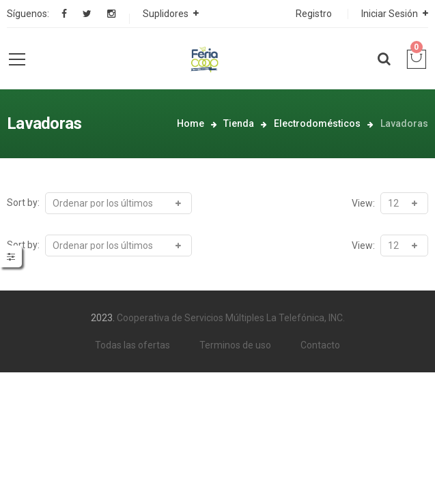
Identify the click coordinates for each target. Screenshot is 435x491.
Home (190, 123)
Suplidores (165, 13)
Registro (314, 13)
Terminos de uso (235, 345)
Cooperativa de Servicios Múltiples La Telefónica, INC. (231, 317)
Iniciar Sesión (389, 13)
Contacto (320, 345)
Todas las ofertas (132, 345)
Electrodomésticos (317, 123)
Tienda (238, 123)
